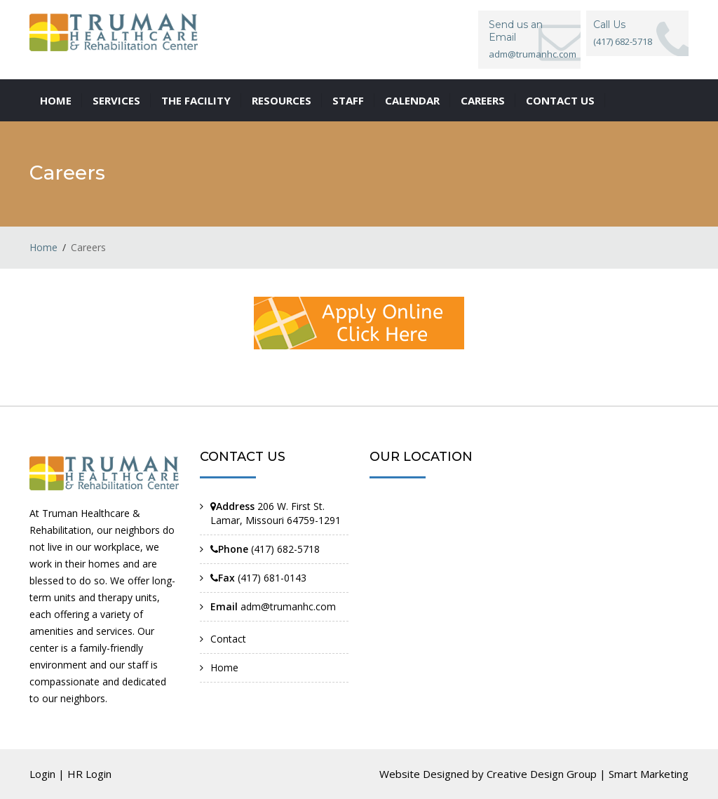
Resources (281, 100)
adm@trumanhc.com (532, 54)
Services (116, 100)
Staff (348, 100)
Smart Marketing (649, 774)
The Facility (196, 100)
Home (56, 100)
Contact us (560, 100)
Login (42, 774)
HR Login (89, 774)
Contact (228, 638)
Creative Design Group (542, 774)
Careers (483, 100)
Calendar (412, 100)
